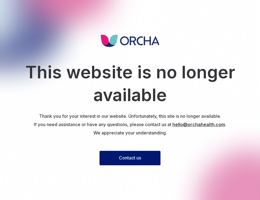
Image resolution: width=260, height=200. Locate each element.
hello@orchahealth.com (198, 124)
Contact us (130, 158)
